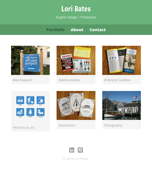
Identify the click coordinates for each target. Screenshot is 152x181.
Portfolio (55, 29)
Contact (97, 29)
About (77, 29)
